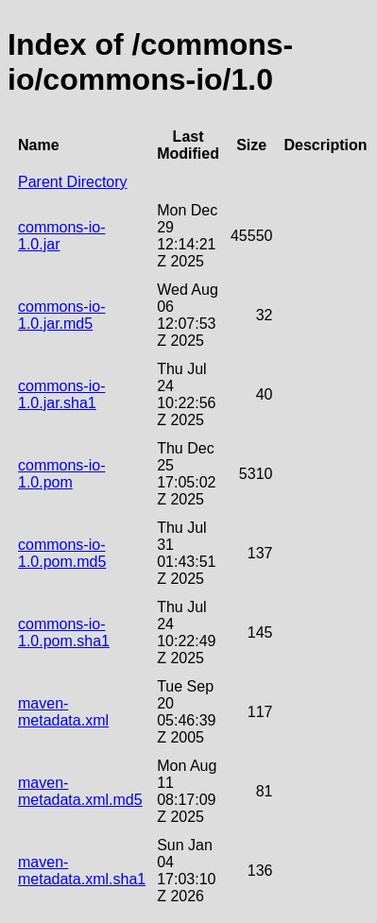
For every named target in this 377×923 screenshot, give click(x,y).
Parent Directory (73, 182)
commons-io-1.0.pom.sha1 (64, 632)
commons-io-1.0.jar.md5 (61, 315)
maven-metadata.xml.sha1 (82, 870)
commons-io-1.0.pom (61, 473)
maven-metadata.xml (63, 711)
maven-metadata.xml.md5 (80, 791)
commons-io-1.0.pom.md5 (62, 553)
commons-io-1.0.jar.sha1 (61, 394)
